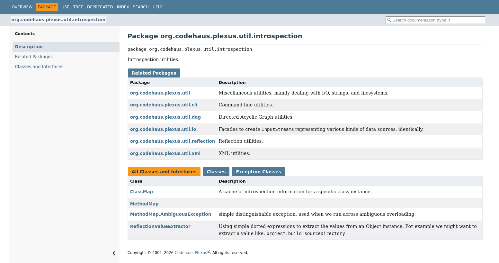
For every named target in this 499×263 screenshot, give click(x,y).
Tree (78, 7)
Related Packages (34, 56)
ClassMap (141, 191)
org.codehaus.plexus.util (160, 93)
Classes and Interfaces (39, 66)
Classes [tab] (216, 171)
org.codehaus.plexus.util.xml (165, 153)
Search (141, 7)
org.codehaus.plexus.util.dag (165, 117)
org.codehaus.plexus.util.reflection (172, 141)
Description (29, 46)
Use (65, 7)
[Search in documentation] (436, 20)
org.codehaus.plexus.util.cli (163, 105)
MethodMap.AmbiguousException (170, 214)
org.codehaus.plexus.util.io (163, 129)
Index (123, 7)
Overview (22, 7)
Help (158, 7)
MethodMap (144, 204)
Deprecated (100, 7)
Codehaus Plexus (191, 252)
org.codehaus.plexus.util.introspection (59, 19)
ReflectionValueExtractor (160, 226)
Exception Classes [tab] (258, 171)
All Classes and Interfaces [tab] (164, 171)
